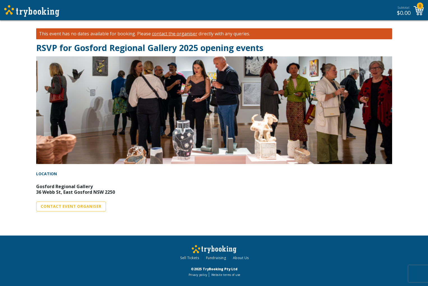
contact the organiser (174, 33)
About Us (241, 257)
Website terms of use (225, 275)
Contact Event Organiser (71, 206)
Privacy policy (198, 275)
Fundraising (216, 257)
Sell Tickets (189, 257)
